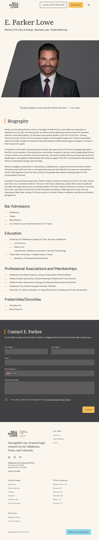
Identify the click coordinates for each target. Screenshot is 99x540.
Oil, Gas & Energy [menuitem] (14, 503)
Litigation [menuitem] (11, 496)
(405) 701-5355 (14, 471)
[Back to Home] (14, 5)
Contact (88, 410)
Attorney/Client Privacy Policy (58, 400)
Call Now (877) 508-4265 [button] (53, 5)
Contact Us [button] (76, 5)
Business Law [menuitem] (13, 499)
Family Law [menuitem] (12, 484)
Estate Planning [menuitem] (14, 488)
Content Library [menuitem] (14, 521)
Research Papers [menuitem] (14, 517)
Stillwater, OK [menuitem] (58, 496)
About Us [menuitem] (56, 435)
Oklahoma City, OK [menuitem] (60, 484)
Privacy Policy (24, 532)
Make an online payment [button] (78, 532)
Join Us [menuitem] (55, 443)
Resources (12, 513)
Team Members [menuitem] (58, 439)
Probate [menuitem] (11, 492)
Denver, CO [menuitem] (57, 499)
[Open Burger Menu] (88, 5)
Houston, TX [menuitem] (58, 503)
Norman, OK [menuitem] (57, 488)
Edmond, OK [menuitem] (57, 492)
